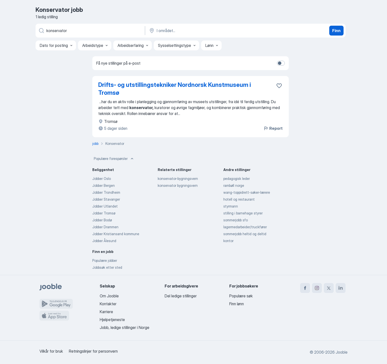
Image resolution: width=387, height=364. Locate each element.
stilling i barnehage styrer (243, 213)
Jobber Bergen (103, 185)
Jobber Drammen (105, 227)
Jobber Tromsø (103, 213)
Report (273, 128)
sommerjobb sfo (235, 220)
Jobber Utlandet (105, 206)
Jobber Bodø (102, 220)
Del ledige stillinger (181, 295)
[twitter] (329, 288)
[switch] (281, 63)
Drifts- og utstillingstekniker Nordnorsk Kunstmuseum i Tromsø (174, 88)
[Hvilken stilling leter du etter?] (90, 31)
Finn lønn (236, 303)
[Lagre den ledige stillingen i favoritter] (279, 85)
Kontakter (108, 303)
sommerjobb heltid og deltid (244, 234)
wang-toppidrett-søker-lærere (246, 192)
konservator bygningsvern (178, 185)
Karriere (106, 311)
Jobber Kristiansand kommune (115, 234)
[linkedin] (341, 288)
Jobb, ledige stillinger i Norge (124, 327)
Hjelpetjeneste (112, 319)
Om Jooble (109, 295)
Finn (336, 30)
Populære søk (241, 295)
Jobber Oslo (101, 178)
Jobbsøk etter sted (107, 267)
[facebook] (305, 288)
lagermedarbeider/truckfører (245, 227)
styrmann (230, 206)
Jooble (342, 352)
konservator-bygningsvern (178, 178)
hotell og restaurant (239, 199)
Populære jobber (104, 260)
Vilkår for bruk (51, 351)
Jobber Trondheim (106, 192)
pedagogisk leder (236, 178)
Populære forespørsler (114, 158)
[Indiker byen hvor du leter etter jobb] (200, 31)
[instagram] (317, 288)
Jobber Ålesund (104, 241)
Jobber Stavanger (106, 199)
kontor (228, 241)
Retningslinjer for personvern (93, 351)
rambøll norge (233, 185)
